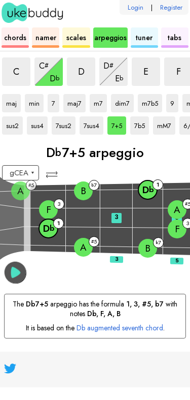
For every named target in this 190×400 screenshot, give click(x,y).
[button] (52, 174)
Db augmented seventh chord (120, 328)
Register (171, 7)
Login (135, 7)
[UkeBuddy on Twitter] (10, 368)
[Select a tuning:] (20, 172)
